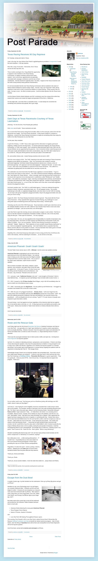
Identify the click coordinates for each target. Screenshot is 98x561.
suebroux (80, 53)
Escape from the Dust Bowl (20, 477)
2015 (70, 67)
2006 (70, 109)
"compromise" (53, 61)
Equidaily (84, 77)
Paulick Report (85, 87)
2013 (70, 93)
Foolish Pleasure (86, 79)
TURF (83, 100)
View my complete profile (82, 58)
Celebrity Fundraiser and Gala (20, 521)
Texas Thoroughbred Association (85, 104)
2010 (70, 100)
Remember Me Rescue (34, 326)
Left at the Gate (85, 85)
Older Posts (58, 536)
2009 (70, 102)
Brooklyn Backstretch (85, 69)
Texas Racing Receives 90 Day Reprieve (26, 54)
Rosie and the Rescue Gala (20, 323)
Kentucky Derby (86, 83)
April (71, 88)
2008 (70, 104)
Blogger (56, 552)
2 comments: (27, 532)
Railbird (83, 92)
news (12, 128)
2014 (70, 91)
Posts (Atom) (17, 539)
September (73, 68)
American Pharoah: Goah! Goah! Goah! (26, 246)
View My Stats (11, 548)
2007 (70, 107)
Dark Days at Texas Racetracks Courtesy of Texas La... (73, 81)
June (71, 86)
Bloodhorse (84, 67)
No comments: (27, 111)
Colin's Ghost (85, 72)
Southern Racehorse (84, 98)
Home (31, 536)
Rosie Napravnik (12, 338)
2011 (70, 98)
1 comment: (26, 470)
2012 (70, 96)
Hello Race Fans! (86, 81)
